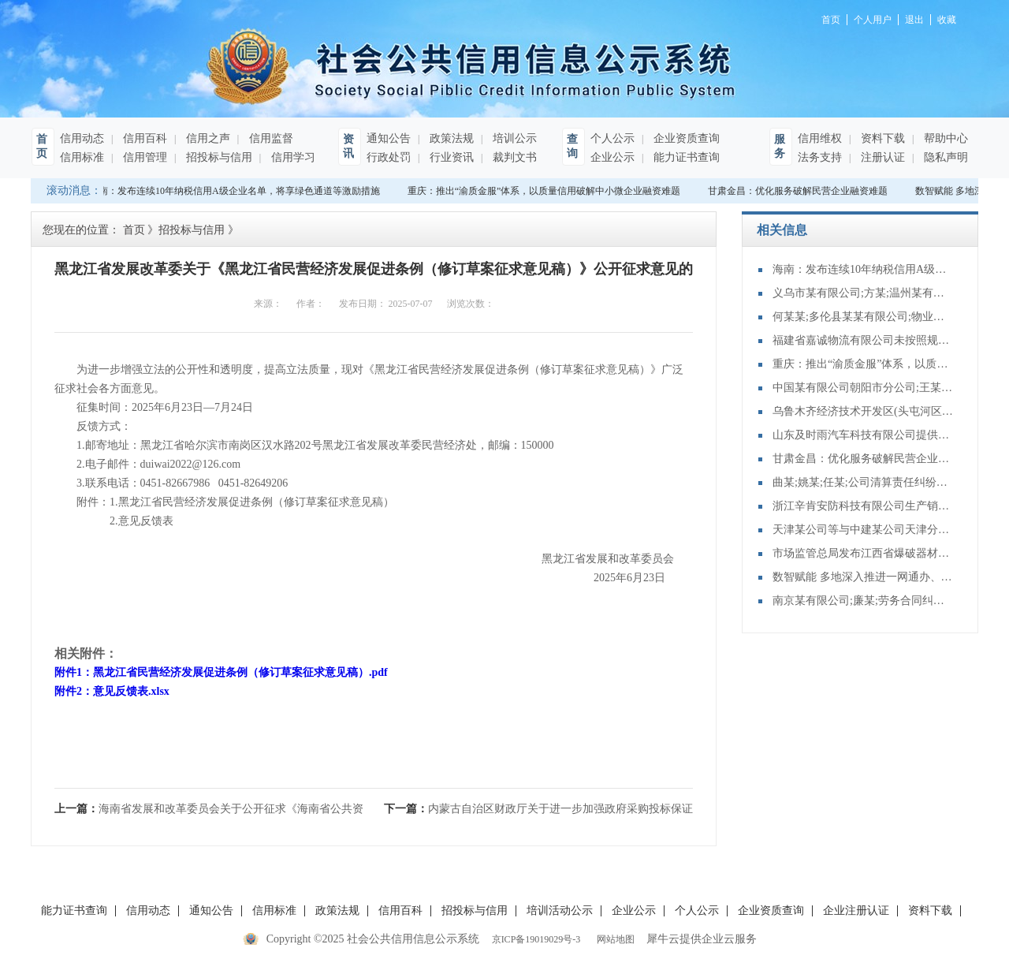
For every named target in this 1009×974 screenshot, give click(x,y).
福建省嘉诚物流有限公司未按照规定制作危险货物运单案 (863, 340)
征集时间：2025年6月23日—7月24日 (153, 407)
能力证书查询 (685, 157)
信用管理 (143, 157)
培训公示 (513, 138)
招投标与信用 (217, 157)
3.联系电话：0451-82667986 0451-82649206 (171, 483)
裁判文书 (513, 157)
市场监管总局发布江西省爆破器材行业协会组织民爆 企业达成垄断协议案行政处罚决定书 (863, 553)
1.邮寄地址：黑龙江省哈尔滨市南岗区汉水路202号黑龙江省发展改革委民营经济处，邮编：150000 (304, 445)
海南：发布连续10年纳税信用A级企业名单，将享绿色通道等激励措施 (236, 190)
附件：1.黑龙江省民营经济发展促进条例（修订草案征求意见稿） (224, 502)
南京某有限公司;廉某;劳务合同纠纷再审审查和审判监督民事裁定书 (863, 600)
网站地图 (613, 939)
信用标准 (82, 157)
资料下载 (881, 138)
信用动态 (82, 138)
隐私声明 (944, 157)
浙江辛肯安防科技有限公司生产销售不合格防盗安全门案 (863, 506)
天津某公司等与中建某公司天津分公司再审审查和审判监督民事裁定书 (863, 530)
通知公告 (389, 138)
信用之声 (206, 138)
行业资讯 (450, 157)
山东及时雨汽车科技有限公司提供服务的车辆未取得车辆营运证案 (863, 435)
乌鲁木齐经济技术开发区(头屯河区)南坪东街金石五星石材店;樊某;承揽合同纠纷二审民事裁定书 (863, 411)
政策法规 (450, 138)
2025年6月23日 (643, 578)
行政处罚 (389, 157)
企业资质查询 (685, 138)
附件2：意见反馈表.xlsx (111, 691)
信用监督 (269, 138)
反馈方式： (93, 426)
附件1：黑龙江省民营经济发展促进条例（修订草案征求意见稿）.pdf (221, 672)
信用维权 (820, 138)
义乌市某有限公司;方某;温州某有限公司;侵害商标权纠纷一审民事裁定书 (863, 293)
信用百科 (143, 138)
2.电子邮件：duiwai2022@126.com (147, 464)
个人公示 (612, 138)
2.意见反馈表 (113, 521)
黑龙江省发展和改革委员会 (618, 559)
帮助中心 (944, 138)
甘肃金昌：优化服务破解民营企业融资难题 (799, 190)
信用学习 (291, 157)
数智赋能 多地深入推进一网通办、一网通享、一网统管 (863, 577)
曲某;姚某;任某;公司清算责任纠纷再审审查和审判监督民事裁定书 (863, 482)
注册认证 (881, 157)
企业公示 (612, 157)
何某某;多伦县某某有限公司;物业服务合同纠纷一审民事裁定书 (863, 317)
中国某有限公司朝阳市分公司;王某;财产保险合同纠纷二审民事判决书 (863, 388)
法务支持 (820, 157)
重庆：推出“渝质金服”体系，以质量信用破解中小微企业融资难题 (546, 190)
